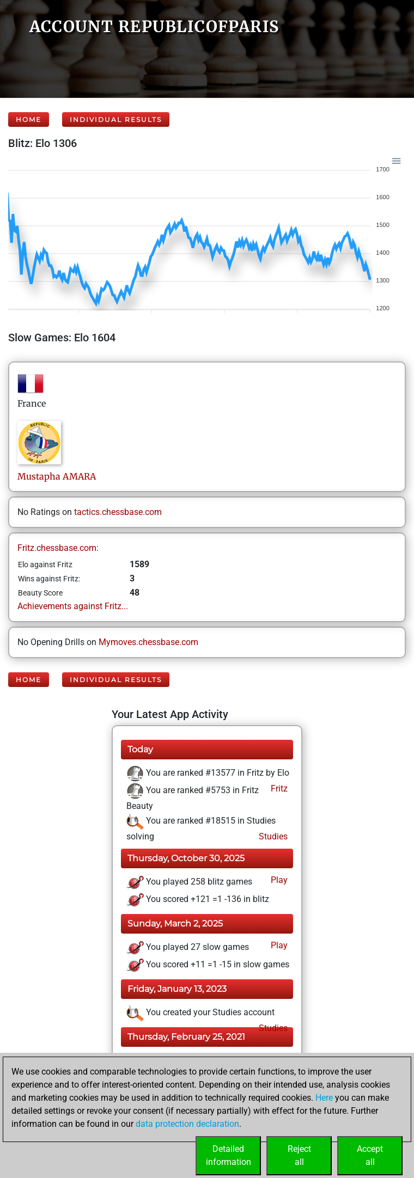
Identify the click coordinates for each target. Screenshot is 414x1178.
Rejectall (299, 1155)
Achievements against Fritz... (72, 606)
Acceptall (370, 1155)
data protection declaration (187, 1124)
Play (278, 880)
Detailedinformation (228, 1155)
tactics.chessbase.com (118, 512)
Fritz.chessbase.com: (58, 548)
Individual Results (116, 119)
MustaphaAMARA (56, 476)
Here (324, 1098)
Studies (272, 836)
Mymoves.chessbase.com (148, 642)
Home (28, 119)
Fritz (278, 788)
